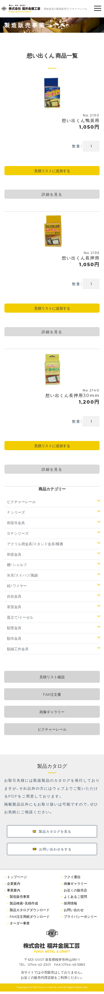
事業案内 (13, 890)
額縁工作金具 (18, 648)
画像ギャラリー (52, 711)
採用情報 (70, 903)
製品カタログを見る (52, 831)
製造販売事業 (20, 896)
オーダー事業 (20, 923)
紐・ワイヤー (17, 585)
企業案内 (13, 883)
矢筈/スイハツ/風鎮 (22, 575)
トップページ (17, 876)
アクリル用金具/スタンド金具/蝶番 (35, 543)
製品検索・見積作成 (24, 903)
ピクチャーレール (21, 501)
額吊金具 (14, 638)
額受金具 (14, 627)
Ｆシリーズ (16, 512)
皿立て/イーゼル (20, 617)
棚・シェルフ (17, 564)
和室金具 (14, 554)
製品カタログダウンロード (30, 909)
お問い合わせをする (52, 849)
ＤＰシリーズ (18, 533)
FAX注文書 (52, 694)
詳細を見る (52, 194)
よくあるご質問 (75, 896)
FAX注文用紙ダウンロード (30, 916)
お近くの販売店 (75, 890)
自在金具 (14, 596)
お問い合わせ (74, 909)
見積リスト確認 (52, 676)
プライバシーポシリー (80, 916)
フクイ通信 (72, 876)
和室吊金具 (16, 522)
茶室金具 (14, 606)
